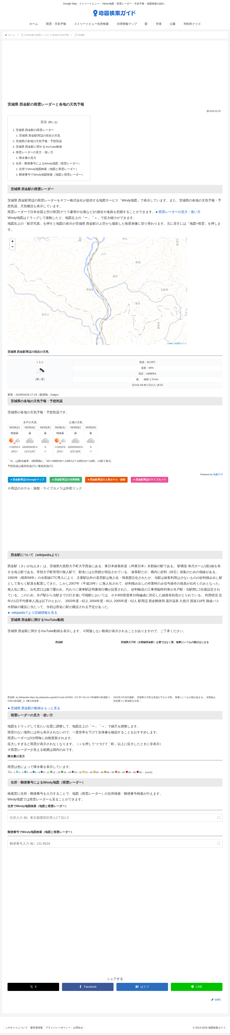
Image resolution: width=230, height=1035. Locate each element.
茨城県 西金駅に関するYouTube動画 (39, 147)
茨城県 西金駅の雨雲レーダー (35, 130)
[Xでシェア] (33, 989)
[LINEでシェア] (196, 989)
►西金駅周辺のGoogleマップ (27, 481)
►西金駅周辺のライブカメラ (149, 481)
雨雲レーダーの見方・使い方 (34, 153)
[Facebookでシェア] (88, 989)
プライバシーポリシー (59, 1029)
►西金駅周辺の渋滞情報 (66, 481)
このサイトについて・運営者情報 (24, 1029)
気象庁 (217, 476)
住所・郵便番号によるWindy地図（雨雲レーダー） (48, 165)
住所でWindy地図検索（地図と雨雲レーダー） (49, 170)
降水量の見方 (28, 159)
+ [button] (12, 244)
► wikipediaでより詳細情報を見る (32, 615)
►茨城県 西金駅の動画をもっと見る (34, 710)
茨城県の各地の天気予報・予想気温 (39, 141)
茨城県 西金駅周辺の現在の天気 (40, 136)
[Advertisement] (115, 72)
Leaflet (170, 345)
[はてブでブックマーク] (142, 989)
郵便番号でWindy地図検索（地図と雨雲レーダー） (52, 176)
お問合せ (81, 1029)
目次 (44, 122)
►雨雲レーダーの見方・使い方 (178, 214)
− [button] (12, 249)
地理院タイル (181, 345)
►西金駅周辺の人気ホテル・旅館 (106, 481)
